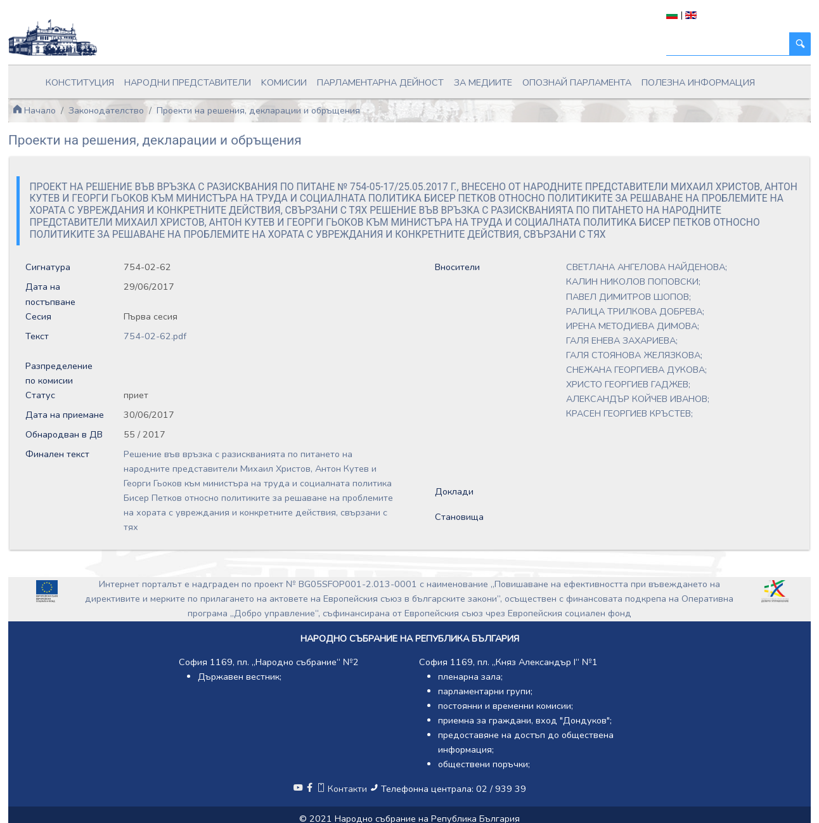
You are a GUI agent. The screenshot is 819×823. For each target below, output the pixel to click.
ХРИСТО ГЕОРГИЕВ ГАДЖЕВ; (628, 384)
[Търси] (728, 44)
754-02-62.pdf (155, 336)
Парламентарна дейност (380, 82)
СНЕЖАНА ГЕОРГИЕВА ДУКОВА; (636, 369)
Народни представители (187, 82)
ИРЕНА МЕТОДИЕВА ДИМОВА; (632, 326)
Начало (34, 110)
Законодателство (106, 110)
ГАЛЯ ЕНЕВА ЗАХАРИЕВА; (622, 340)
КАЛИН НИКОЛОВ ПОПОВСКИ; (633, 281)
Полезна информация (698, 82)
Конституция (80, 82)
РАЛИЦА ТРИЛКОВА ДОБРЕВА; (635, 311)
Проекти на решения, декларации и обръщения (258, 110)
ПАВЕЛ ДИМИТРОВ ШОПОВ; (628, 296)
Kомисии (284, 82)
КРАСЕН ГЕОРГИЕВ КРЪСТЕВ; (629, 413)
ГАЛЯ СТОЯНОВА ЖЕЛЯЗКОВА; (634, 355)
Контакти (343, 788)
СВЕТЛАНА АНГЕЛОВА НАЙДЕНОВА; (646, 267)
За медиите (483, 82)
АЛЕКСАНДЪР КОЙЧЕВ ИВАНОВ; (637, 398)
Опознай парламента (576, 82)
